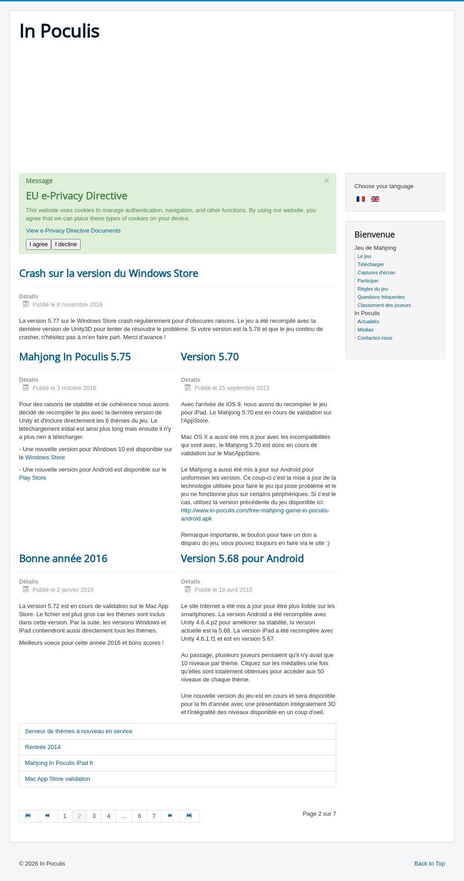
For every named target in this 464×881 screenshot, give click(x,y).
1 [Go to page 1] (65, 816)
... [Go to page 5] (123, 816)
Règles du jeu (373, 289)
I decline (66, 244)
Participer (368, 280)
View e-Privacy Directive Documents (73, 230)
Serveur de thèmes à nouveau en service (78, 731)
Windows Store (45, 457)
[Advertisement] (232, 109)
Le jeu (364, 256)
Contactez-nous (375, 338)
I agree (38, 244)
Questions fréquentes (381, 297)
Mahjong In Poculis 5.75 (75, 356)
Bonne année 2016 (63, 558)
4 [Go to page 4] (108, 816)
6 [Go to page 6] (139, 816)
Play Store (32, 477)
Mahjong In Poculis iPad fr (59, 762)
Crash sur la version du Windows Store (108, 273)
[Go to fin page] (190, 816)
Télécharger (371, 264)
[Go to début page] (29, 816)
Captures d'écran (376, 272)
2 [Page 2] (79, 816)
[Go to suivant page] (171, 816)
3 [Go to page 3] (94, 816)
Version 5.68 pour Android (242, 558)
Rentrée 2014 (43, 747)
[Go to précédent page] (48, 816)
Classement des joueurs (384, 305)
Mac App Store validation (57, 778)
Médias (365, 329)
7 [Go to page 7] (154, 816)
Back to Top (429, 863)
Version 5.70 (210, 356)
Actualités (368, 321)
